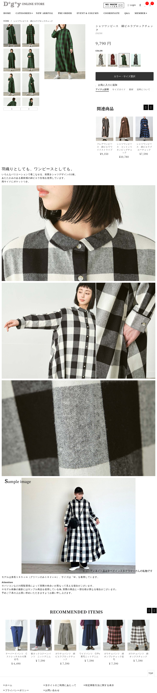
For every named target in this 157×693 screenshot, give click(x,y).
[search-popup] (141, 5)
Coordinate (112, 13)
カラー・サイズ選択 (124, 76)
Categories (23, 13)
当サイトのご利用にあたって (60, 685)
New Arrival (44, 13)
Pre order (65, 13)
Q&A (127, 13)
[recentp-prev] (146, 107)
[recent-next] (154, 610)
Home (7, 13)
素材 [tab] (131, 89)
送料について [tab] (143, 89)
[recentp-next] (151, 107)
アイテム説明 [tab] (102, 89)
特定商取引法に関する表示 (99, 685)
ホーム (8, 685)
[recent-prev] (149, 610)
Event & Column (88, 13)
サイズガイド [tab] (119, 89)
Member (140, 13)
